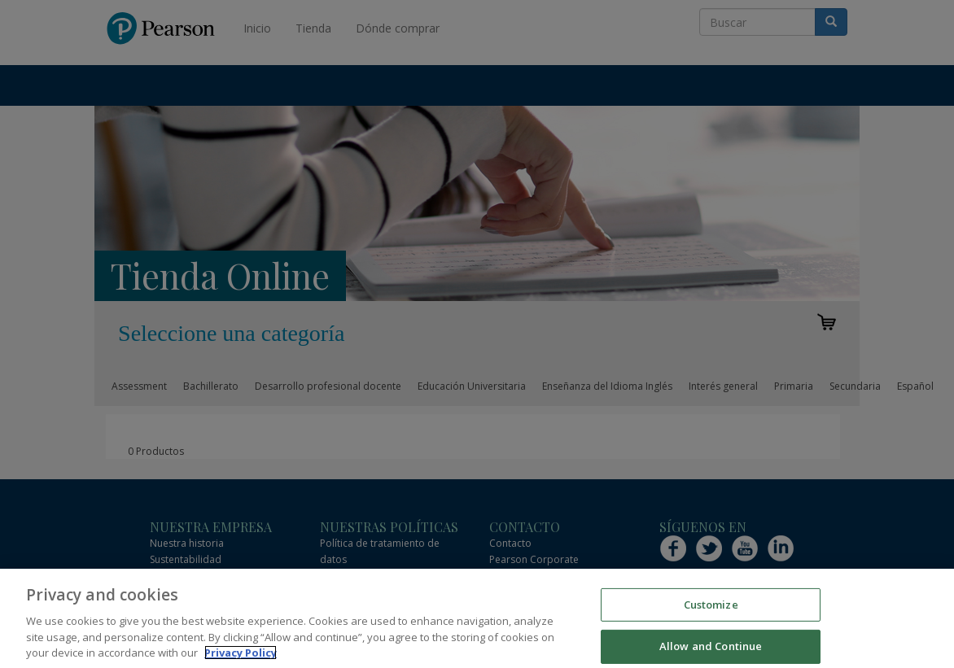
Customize (711, 616)
